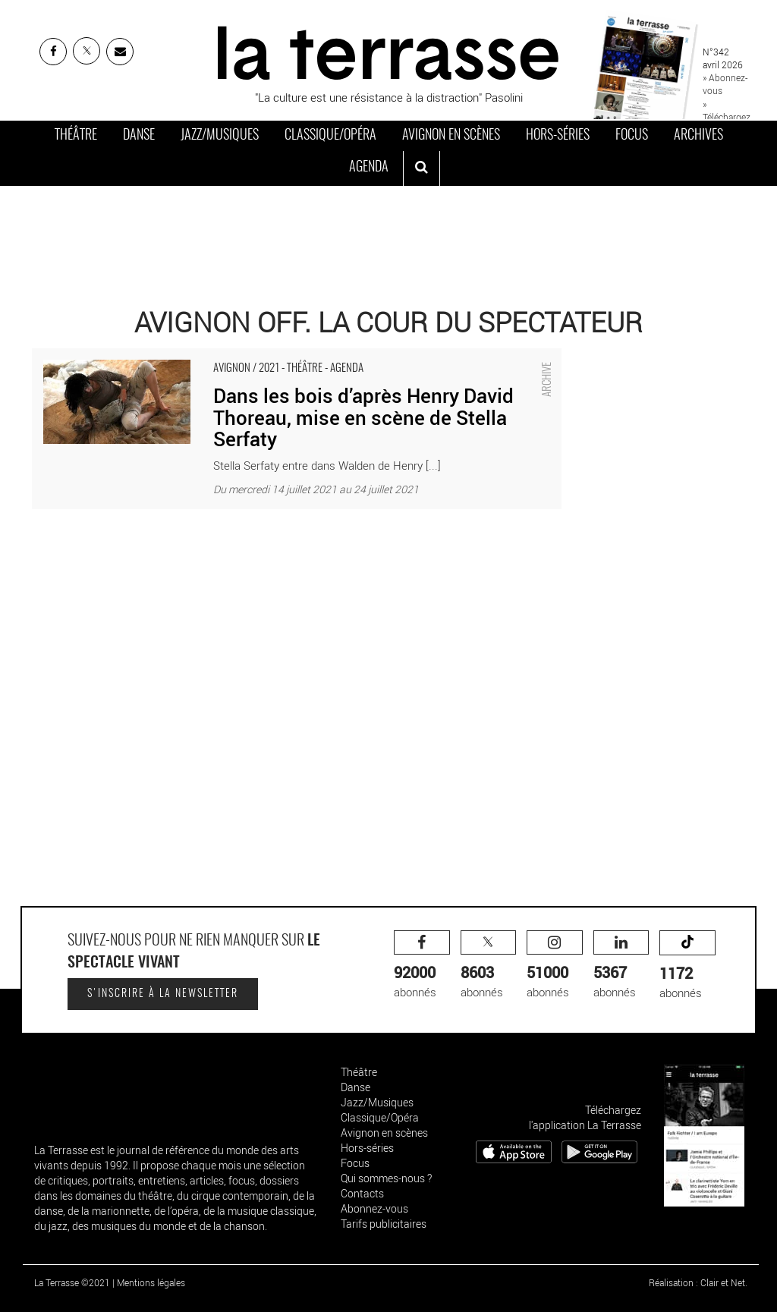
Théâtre (76, 136)
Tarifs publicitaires (383, 1223)
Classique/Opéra (330, 136)
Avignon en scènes (451, 136)
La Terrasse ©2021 (72, 1282)
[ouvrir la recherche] (421, 168)
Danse (139, 136)
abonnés (422, 964)
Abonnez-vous (374, 1208)
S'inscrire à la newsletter (162, 994)
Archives (698, 136)
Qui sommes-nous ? (386, 1178)
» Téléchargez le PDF (726, 117)
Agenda (368, 168)
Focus (631, 136)
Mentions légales (151, 1282)
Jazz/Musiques (220, 136)
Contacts (362, 1193)
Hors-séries (558, 136)
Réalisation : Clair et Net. (698, 1282)
